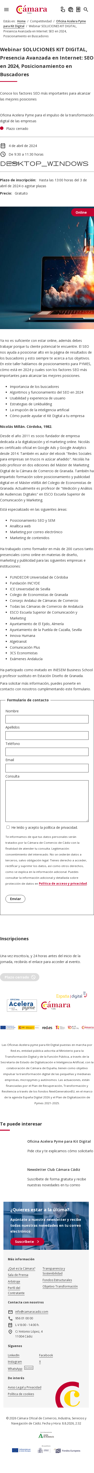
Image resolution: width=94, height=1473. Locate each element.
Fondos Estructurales (57, 1280)
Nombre (12, 711)
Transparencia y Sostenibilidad (54, 1270)
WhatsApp (15, 1369)
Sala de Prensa (18, 1275)
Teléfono (12, 743)
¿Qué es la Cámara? (21, 1268)
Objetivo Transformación (60, 1286)
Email (9, 759)
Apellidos (12, 727)
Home (21, 21)
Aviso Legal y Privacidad (24, 1387)
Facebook (46, 1355)
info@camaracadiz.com (31, 1312)
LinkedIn (13, 1355)
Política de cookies (21, 1394)
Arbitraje (14, 1281)
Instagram (15, 1362)
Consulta (12, 776)
